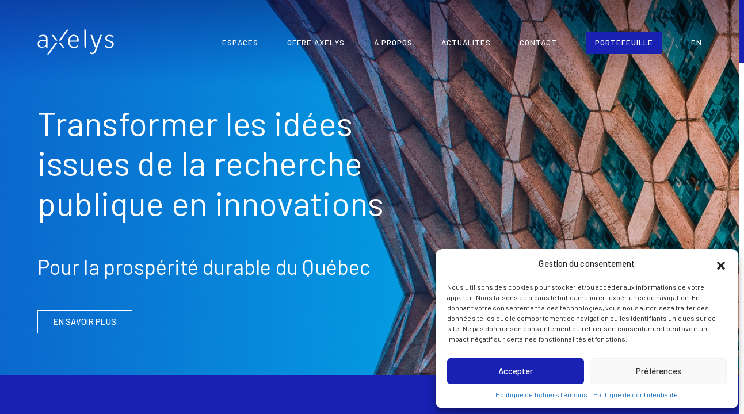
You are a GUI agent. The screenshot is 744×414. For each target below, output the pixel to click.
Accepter (515, 371)
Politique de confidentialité (635, 394)
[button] (721, 264)
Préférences (658, 371)
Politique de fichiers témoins (541, 394)
